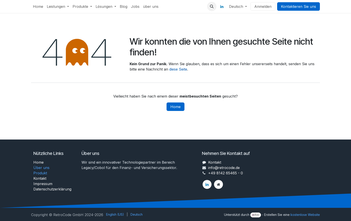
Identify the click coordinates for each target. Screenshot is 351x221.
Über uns (41, 167)
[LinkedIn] (221, 6)
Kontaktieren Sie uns (298, 6)
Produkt (40, 173)
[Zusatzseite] (218, 184)
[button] (211, 6)
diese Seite (178, 69)
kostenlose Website (305, 215)
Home (175, 106)
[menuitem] (38, 6)
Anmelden (263, 6)
